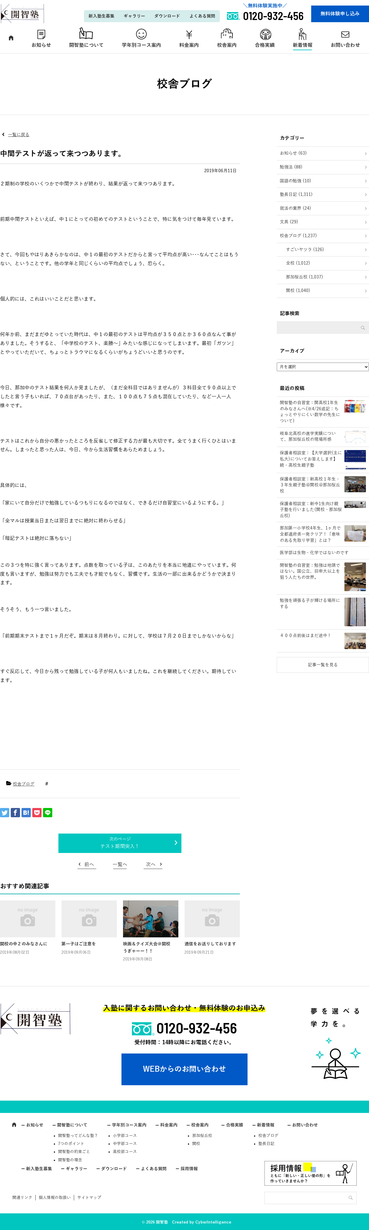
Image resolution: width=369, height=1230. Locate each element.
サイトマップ (89, 1197)
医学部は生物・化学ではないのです (314, 552)
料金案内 (189, 45)
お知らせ (41, 45)
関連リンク (22, 1197)
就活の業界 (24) (295, 208)
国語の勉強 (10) (295, 181)
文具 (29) (289, 222)
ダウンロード (167, 16)
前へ (89, 864)
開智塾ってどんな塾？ (78, 1136)
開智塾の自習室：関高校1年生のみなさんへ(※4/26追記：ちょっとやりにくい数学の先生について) (310, 411)
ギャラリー (134, 16)
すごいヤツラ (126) (305, 249)
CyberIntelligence (213, 1222)
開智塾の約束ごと (74, 1152)
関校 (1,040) (298, 290)
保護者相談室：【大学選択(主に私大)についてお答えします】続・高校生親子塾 (311, 459)
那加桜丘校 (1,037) (304, 277)
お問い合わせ (305, 1125)
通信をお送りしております (210, 944)
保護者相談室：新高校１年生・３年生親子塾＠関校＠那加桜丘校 (310, 485)
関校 (196, 1144)
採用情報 (189, 1169)
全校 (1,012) (298, 263)
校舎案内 (227, 45)
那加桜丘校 (202, 1136)
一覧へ (120, 864)
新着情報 (302, 45)
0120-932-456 (197, 1028)
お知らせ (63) (293, 153)
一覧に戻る (19, 134)
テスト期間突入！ (120, 846)
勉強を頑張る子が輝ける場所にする (310, 603)
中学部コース (125, 1144)
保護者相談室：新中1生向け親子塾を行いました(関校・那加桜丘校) (311, 509)
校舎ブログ (23, 784)
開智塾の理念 (70, 1160)
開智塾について (86, 45)
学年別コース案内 (141, 45)
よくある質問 (202, 16)
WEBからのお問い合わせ (184, 1069)
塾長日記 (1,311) (296, 194)
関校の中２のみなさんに (23, 944)
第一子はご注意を (79, 944)
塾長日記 (266, 1144)
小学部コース (125, 1136)
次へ (151, 864)
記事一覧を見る (323, 665)
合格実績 (265, 45)
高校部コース (125, 1152)
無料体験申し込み (340, 14)
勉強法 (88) (291, 167)
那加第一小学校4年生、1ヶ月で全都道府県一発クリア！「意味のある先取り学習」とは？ (310, 534)
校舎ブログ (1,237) (298, 235)
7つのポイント (71, 1144)
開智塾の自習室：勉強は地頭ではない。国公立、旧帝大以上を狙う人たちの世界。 (310, 571)
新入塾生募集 (101, 16)
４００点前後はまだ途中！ (305, 635)
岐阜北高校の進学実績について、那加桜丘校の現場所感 (308, 436)
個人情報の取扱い (55, 1197)
